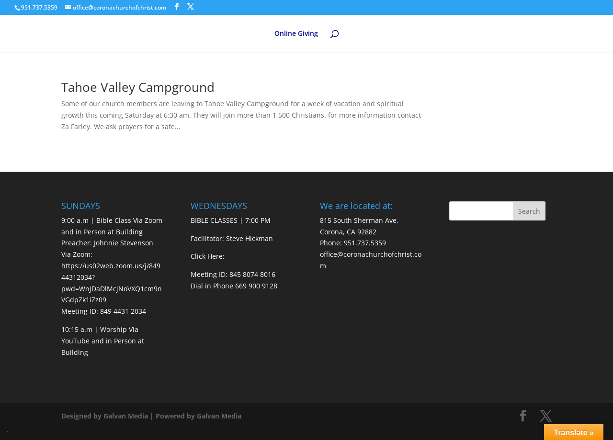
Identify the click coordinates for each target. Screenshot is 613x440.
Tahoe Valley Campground (138, 87)
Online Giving (296, 34)
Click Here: (208, 256)
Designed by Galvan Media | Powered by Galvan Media (151, 415)
